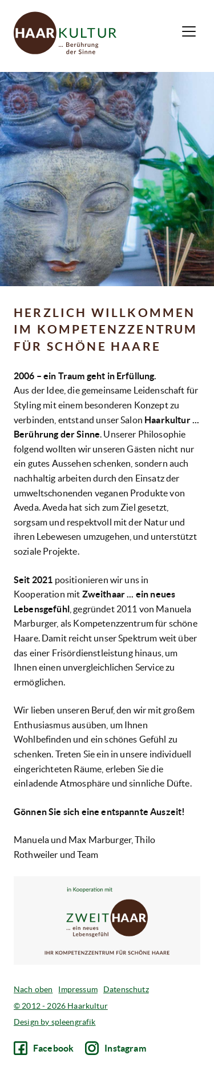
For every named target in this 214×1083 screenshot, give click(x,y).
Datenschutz (126, 989)
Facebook (44, 1048)
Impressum (77, 989)
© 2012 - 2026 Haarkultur (61, 1005)
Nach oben (33, 989)
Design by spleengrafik (55, 1021)
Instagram (115, 1048)
